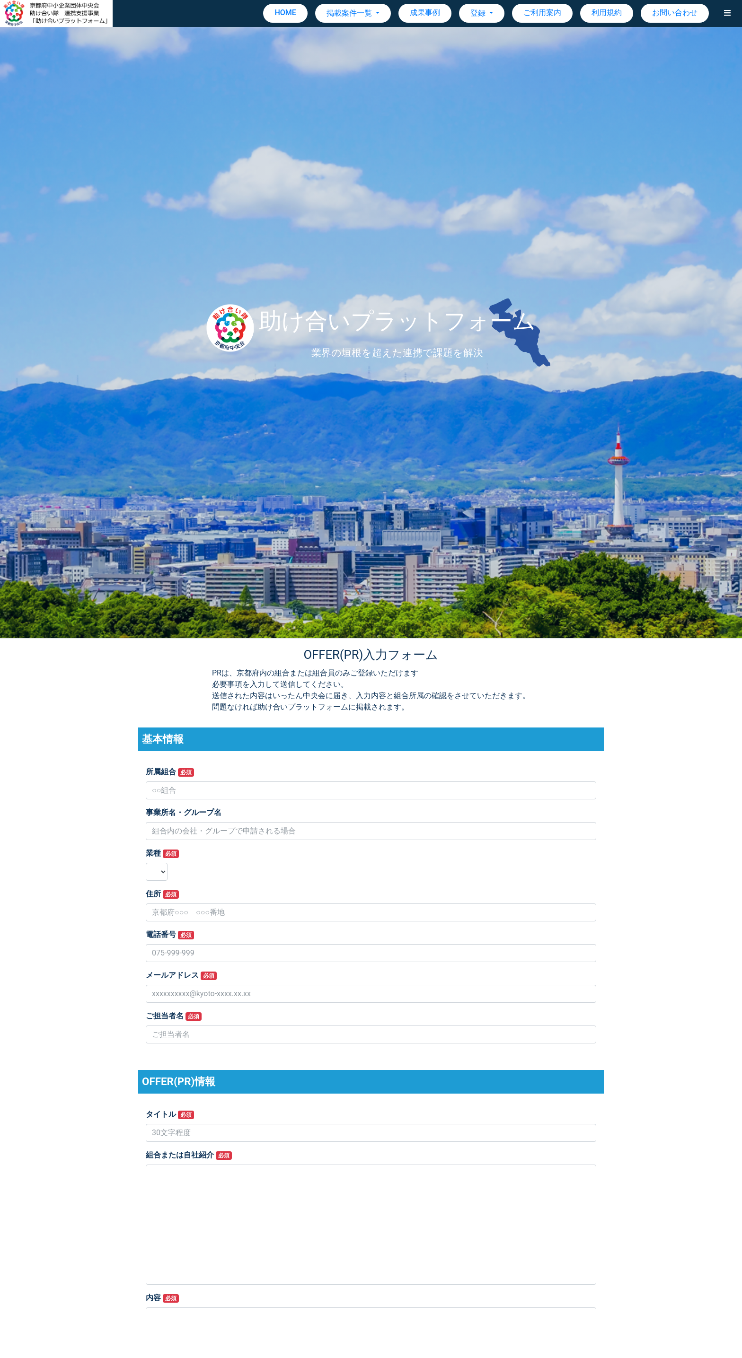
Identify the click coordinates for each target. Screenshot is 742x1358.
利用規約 (607, 12)
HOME (285, 12)
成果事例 (425, 12)
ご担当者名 (174, 1016)
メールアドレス (181, 975)
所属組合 (170, 772)
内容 (162, 1298)
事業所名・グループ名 (183, 812)
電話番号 (170, 934)
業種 (162, 853)
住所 (162, 894)
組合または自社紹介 (189, 1155)
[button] (727, 13)
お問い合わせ (675, 12)
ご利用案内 (542, 12)
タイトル (170, 1114)
